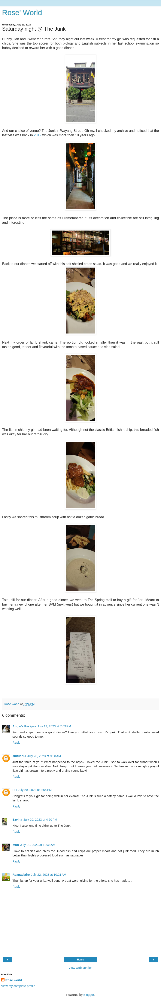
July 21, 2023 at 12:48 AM (37, 845)
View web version (80, 967)
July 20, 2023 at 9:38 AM (44, 756)
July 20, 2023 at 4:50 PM (40, 819)
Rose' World (22, 13)
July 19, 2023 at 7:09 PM (54, 726)
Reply (16, 742)
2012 (37, 135)
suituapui (19, 756)
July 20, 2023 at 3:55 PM (35, 790)
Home (80, 959)
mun (15, 845)
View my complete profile (18, 986)
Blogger (88, 994)
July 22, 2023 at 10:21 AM (48, 874)
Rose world (13, 980)
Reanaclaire (21, 874)
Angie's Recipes (24, 726)
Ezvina (17, 819)
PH (14, 790)
